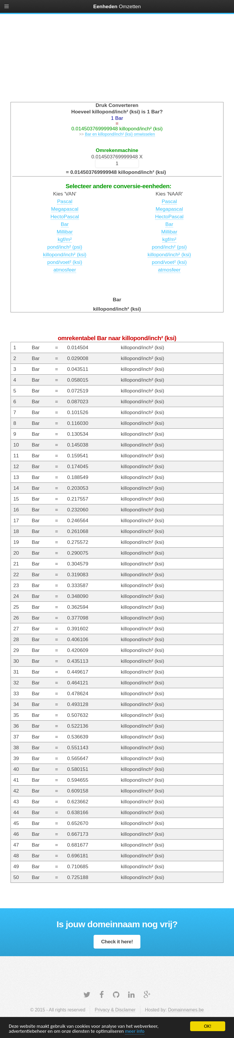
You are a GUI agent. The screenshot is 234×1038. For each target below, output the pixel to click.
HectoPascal (65, 216)
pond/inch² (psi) (64, 247)
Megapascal (64, 209)
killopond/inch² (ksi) (64, 254)
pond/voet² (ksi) (64, 262)
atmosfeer (65, 270)
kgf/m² (65, 239)
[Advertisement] (117, 57)
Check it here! (117, 941)
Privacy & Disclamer (115, 1009)
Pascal (64, 201)
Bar (65, 224)
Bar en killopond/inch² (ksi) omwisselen (120, 134)
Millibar (65, 232)
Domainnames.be (186, 1009)
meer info (134, 1031)
